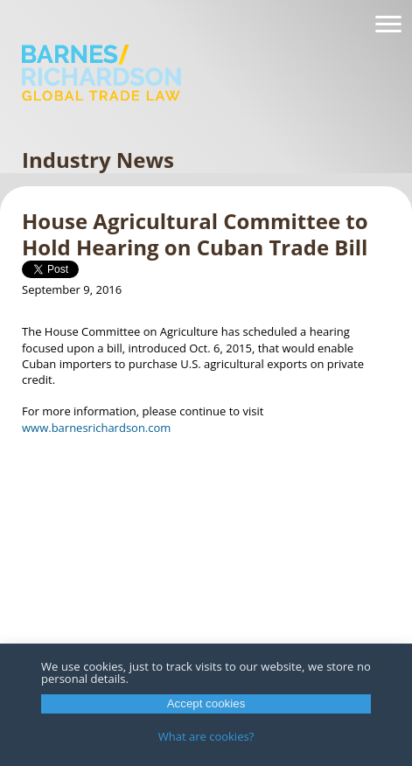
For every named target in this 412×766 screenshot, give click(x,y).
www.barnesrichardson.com (96, 427)
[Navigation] (388, 24)
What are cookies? (206, 736)
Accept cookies (206, 703)
